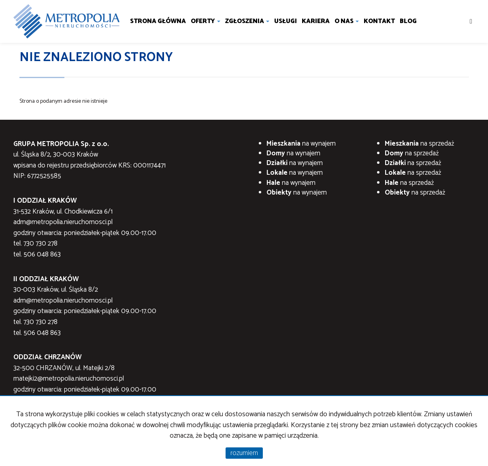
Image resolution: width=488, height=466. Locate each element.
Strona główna (158, 21)
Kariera (316, 21)
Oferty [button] (205, 21)
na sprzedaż (419, 143)
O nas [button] (347, 21)
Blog (408, 21)
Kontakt (379, 21)
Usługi (285, 21)
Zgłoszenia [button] (247, 21)
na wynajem (301, 143)
